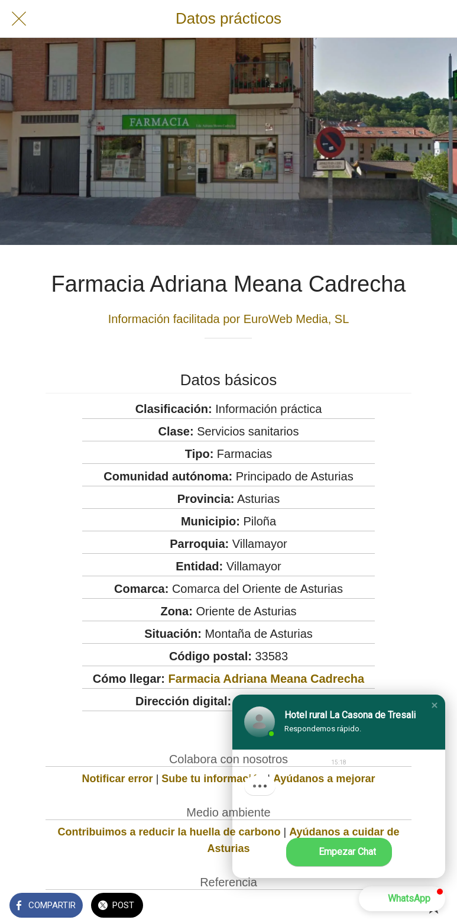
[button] (434, 705)
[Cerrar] (19, 19)
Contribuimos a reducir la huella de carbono (168, 832)
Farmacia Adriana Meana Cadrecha (266, 678)
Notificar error (117, 779)
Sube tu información (212, 779)
